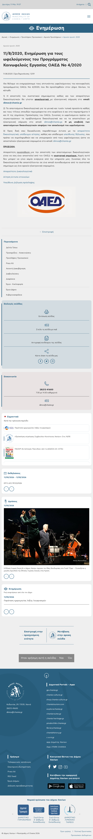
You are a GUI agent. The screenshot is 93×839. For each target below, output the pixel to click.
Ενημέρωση (14, 37)
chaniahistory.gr (54, 733)
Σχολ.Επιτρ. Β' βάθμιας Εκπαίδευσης (55, 814)
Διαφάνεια (10, 279)
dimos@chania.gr (46, 405)
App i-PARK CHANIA (56, 747)
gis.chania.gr (52, 690)
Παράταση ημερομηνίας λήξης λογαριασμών (25, 601)
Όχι (70, 658)
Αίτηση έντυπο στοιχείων (16, 177)
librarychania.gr (53, 728)
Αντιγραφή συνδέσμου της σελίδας (46, 340)
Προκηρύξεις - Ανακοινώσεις (18, 253)
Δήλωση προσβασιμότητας (20, 786)
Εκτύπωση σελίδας (47, 313)
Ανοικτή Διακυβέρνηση (15, 269)
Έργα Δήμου (11, 290)
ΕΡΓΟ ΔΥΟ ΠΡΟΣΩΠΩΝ (13, 483)
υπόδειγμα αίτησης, (30, 134)
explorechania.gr (54, 709)
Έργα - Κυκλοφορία (14, 284)
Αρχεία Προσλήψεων (52, 37)
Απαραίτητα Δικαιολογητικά (17, 171)
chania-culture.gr (54, 695)
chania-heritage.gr (55, 719)
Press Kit (10, 263)
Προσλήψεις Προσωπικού (31, 37)
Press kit (12, 772)
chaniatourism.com (55, 704)
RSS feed (12, 776)
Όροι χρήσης (65, 831)
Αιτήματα (80, 4)
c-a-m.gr (50, 737)
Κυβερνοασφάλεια (14, 295)
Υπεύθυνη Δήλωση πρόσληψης (19, 183)
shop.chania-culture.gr (57, 700)
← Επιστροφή (46, 232)
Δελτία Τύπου (11, 248)
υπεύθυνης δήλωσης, (74, 134)
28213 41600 (46, 390)
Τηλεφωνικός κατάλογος (19, 762)
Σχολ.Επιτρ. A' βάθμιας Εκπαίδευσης (39, 814)
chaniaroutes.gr (53, 714)
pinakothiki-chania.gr (56, 723)
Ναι (61, 658)
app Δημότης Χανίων (56, 742)
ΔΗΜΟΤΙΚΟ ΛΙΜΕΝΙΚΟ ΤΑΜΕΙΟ (69, 814)
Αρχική (4, 37)
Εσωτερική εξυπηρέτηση (19, 767)
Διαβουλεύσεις (12, 274)
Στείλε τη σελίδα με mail (46, 326)
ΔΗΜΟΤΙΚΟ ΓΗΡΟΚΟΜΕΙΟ (24, 813)
